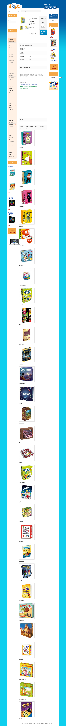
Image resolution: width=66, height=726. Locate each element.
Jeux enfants (11, 106)
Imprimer (33, 36)
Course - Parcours (11, 55)
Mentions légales (32, 724)
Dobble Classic (53, 76)
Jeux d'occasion (11, 155)
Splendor (21, 364)
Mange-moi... (22, 442)
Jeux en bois (11, 91)
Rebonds (21, 521)
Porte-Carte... (22, 245)
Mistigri (20, 226)
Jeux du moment (11, 121)
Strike (20, 718)
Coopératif (11, 52)
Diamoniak (21, 206)
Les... (20, 639)
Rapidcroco (22, 620)
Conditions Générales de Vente (42, 724)
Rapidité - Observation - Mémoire (11, 72)
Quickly (21, 265)
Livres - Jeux (11, 102)
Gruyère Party (11, 181)
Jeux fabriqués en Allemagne (11, 138)
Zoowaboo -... (22, 679)
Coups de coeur (11, 36)
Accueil (22, 724)
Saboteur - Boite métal (52, 65)
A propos (50, 724)
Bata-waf (21, 147)
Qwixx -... (21, 501)
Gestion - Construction (11, 65)
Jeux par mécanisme (11, 117)
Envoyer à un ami (33, 34)
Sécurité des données (25, 725)
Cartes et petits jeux (16, 11)
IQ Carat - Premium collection (10, 213)
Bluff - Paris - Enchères (11, 45)
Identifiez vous (47, 4)
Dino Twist (21, 561)
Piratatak (21, 186)
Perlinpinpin (22, 600)
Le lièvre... (21, 423)
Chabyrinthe (22, 383)
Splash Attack (22, 285)
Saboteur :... (22, 580)
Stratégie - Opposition (11, 78)
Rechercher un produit (11, 19)
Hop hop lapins (22, 699)
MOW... (20, 324)
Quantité (42, 22)
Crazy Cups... (22, 482)
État (30, 27)
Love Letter (21, 344)
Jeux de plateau (11, 87)
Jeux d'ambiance (11, 83)
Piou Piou (21, 166)
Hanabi (20, 403)
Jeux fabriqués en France (11, 131)
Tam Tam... (21, 541)
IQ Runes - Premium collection (10, 197)
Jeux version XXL (11, 96)
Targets (20, 462)
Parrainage (32, 725)
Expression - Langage (11, 61)
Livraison (26, 724)
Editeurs (52, 90)
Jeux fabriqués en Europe (11, 145)
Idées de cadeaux (11, 125)
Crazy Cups (22, 304)
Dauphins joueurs (10, 167)
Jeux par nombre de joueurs (11, 111)
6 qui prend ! (53, 52)
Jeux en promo (11, 151)
